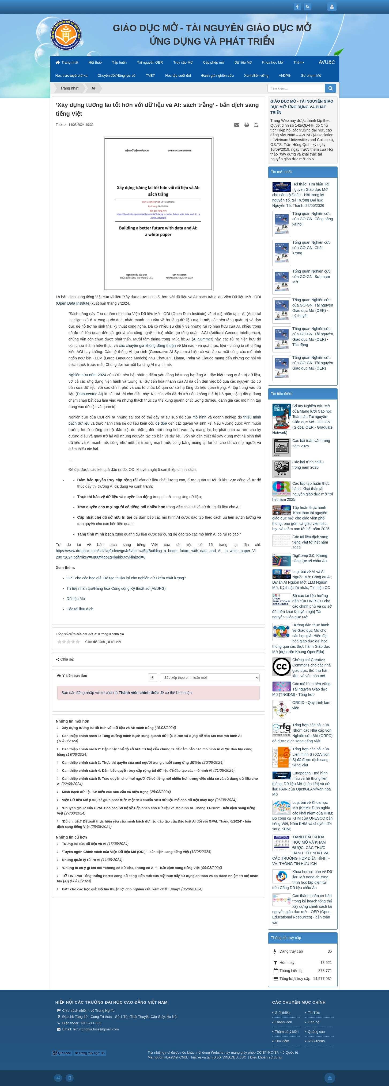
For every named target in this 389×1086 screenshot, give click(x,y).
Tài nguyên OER (150, 62)
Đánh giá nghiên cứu (217, 75)
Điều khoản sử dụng (266, 1057)
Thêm (297, 62)
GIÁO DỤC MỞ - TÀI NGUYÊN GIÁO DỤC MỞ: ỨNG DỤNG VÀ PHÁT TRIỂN (301, 107)
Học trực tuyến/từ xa (71, 75)
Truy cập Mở (182, 62)
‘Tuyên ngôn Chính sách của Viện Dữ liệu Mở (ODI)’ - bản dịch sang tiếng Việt (125, 852)
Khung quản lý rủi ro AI (81, 860)
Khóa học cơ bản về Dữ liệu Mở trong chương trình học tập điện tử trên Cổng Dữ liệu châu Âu (302, 880)
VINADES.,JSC (234, 1057)
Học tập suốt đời (178, 75)
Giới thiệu (282, 1013)
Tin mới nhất (281, 172)
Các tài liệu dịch (80, 609)
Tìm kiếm (282, 1041)
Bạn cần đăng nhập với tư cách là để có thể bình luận (127, 693)
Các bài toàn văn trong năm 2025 (311, 443)
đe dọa (161, 423)
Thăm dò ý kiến (287, 1032)
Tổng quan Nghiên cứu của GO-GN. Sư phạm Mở (311, 276)
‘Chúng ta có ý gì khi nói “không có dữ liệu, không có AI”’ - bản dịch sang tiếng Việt (131, 868)
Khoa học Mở (272, 62)
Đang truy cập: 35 (89, 1053)
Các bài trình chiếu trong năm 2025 (308, 465)
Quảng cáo (316, 1032)
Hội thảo (95, 62)
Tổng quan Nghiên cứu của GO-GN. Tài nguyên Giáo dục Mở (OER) (312, 362)
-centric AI (93, 394)
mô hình (199, 417)
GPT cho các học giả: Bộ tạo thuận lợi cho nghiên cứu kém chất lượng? (126, 578)
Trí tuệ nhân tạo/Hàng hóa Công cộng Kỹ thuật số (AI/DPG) (116, 588)
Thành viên (283, 1022)
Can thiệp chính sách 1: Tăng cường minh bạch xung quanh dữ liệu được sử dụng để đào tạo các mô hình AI (151, 736)
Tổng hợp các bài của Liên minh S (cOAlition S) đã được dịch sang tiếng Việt (311, 757)
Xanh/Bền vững (256, 75)
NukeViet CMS (175, 1057)
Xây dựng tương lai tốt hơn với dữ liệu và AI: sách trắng (108, 728)
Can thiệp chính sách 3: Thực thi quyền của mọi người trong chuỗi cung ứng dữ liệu (131, 763)
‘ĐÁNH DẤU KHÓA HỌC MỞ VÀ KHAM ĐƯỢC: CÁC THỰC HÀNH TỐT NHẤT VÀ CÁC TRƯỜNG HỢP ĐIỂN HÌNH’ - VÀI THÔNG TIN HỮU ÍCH (301, 850)
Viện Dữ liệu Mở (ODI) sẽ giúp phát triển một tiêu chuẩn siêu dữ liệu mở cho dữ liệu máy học (138, 800)
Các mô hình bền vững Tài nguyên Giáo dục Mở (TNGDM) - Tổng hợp (301, 689)
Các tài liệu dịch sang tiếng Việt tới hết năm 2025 (310, 542)
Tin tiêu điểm (281, 393)
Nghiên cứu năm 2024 (87, 375)
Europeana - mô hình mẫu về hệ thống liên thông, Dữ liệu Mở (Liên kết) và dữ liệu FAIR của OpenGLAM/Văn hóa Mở (301, 784)
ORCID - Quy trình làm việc (311, 705)
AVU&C (327, 62)
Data (81, 394)
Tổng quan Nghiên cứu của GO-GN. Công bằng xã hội (312, 218)
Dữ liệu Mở (243, 62)
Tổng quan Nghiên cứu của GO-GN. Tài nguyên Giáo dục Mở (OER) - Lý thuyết (312, 308)
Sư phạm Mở (311, 75)
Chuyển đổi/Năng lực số (116, 75)
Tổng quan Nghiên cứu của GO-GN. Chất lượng (311, 247)
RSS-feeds (316, 1041)
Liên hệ (313, 1022)
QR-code (62, 1053)
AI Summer (202, 339)
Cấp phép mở (213, 62)
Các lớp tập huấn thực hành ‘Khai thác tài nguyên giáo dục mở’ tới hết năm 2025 (302, 491)
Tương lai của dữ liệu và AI (84, 844)
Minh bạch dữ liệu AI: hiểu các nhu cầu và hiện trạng (105, 792)
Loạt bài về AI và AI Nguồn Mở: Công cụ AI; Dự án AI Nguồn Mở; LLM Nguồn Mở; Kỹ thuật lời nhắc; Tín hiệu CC (302, 579)
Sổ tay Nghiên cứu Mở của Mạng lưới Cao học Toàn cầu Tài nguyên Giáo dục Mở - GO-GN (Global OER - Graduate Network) (302, 419)
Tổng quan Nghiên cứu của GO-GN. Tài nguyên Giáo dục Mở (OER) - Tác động (312, 337)
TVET (150, 75)
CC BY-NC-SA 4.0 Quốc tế (277, 1052)
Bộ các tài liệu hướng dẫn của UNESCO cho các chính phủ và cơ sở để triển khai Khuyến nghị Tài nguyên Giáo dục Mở (302, 606)
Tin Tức (314, 1013)
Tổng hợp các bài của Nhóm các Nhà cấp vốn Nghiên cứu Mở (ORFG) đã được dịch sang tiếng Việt (302, 733)
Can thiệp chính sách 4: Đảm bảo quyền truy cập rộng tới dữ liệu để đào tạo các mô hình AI (137, 771)
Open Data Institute (73, 303)
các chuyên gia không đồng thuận (147, 345)
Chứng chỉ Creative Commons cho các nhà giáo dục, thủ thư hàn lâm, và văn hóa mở (311, 668)
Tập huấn (119, 62)
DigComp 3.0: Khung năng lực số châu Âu (309, 558)
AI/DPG (284, 75)
